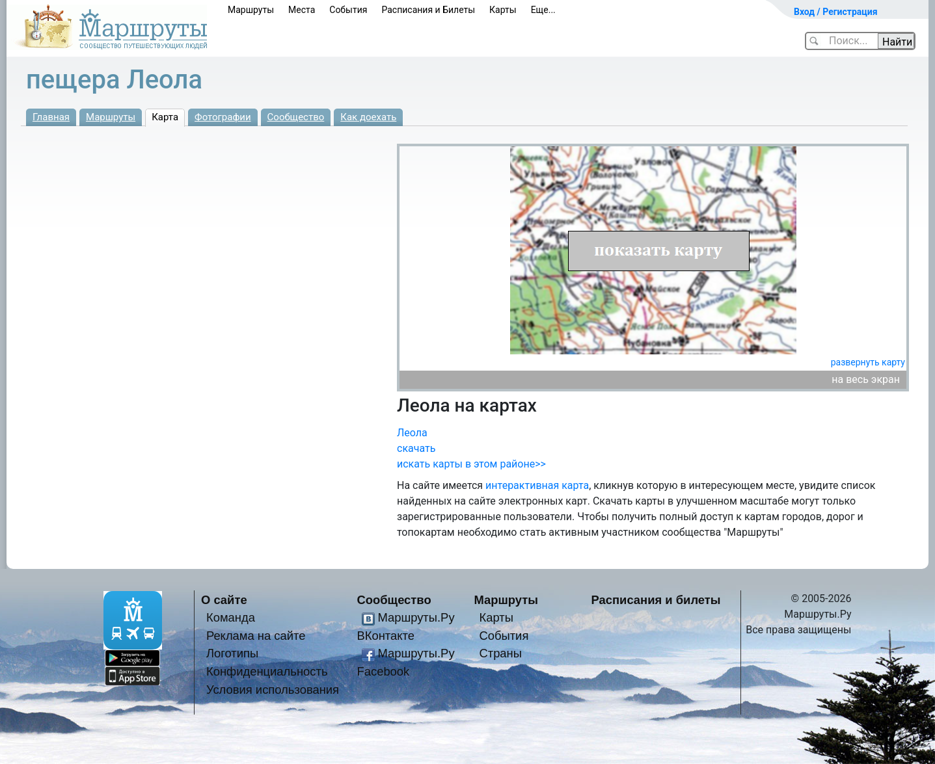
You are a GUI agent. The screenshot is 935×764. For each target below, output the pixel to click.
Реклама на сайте (256, 635)
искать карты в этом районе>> (471, 464)
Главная (51, 117)
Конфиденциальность (267, 671)
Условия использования (272, 689)
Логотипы (232, 653)
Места (301, 10)
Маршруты (251, 10)
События (348, 10)
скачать (416, 448)
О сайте (224, 600)
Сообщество (296, 117)
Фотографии (223, 117)
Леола (412, 433)
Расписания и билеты (656, 600)
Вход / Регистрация (836, 12)
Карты (503, 10)
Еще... (543, 10)
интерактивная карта (537, 485)
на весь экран (866, 379)
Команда (230, 617)
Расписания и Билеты (428, 10)
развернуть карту (868, 362)
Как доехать (368, 117)
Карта (165, 117)
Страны (500, 653)
